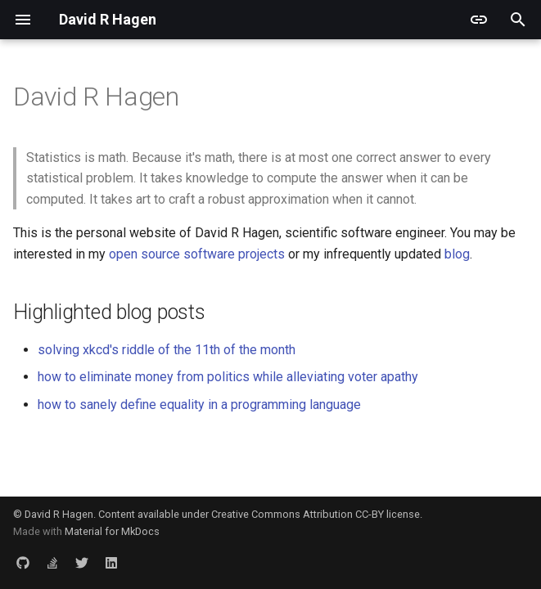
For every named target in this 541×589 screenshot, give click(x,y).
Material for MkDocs (112, 531)
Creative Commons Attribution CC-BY (297, 514)
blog (457, 254)
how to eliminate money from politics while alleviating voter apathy (228, 376)
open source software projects (197, 254)
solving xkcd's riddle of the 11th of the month (166, 349)
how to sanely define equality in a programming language (199, 404)
